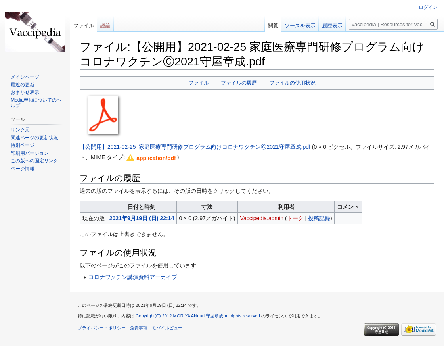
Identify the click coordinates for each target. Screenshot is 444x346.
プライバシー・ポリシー (102, 327)
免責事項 (138, 327)
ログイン (428, 7)
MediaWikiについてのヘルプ (36, 102)
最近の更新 (22, 84)
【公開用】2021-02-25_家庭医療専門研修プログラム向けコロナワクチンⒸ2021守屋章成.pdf (195, 147)
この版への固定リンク (34, 160)
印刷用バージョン (30, 153)
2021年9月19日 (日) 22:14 (141, 218)
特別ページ (22, 145)
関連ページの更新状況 (34, 137)
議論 (105, 26)
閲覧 (273, 26)
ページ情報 (22, 168)
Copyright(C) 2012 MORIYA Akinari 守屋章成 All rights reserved (197, 315)
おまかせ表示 (25, 92)
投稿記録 (319, 218)
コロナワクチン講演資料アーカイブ (132, 277)
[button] (150, 158)
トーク (295, 218)
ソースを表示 (300, 26)
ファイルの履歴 (239, 83)
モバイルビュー (167, 327)
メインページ (25, 77)
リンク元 (20, 130)
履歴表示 (332, 26)
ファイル (198, 83)
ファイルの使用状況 (292, 83)
